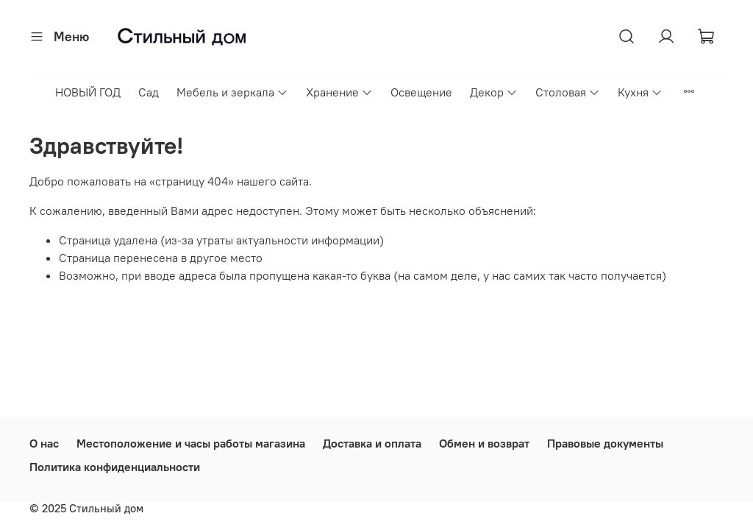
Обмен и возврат (484, 443)
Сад (148, 92)
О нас (44, 443)
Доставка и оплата (372, 443)
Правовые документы (605, 443)
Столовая (567, 92)
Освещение (421, 92)
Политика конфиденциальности (114, 466)
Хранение (339, 92)
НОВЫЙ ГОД (88, 92)
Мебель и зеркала (232, 92)
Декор (494, 92)
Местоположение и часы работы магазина (190, 443)
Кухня (640, 92)
